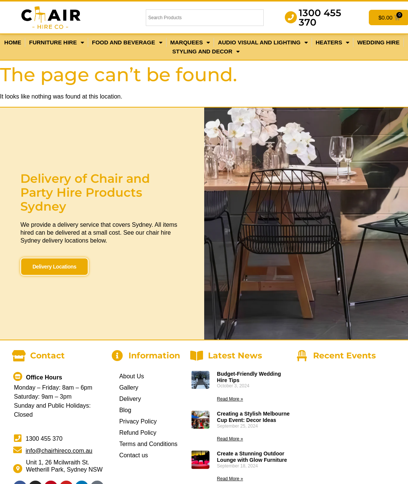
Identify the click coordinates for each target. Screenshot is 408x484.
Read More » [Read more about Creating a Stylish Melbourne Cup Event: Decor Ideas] (230, 439)
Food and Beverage (127, 42)
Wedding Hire (378, 42)
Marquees (190, 42)
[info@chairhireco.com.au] (17, 449)
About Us (131, 376)
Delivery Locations (54, 260)
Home (12, 42)
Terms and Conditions (148, 443)
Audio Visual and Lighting (262, 42)
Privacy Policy (138, 421)
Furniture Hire (56, 42)
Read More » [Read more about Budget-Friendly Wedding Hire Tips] (230, 399)
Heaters (333, 42)
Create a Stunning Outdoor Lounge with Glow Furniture (252, 457)
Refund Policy (137, 432)
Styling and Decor (205, 51)
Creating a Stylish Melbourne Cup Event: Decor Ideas (253, 417)
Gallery (128, 387)
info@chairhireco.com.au (59, 450)
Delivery (130, 398)
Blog (125, 410)
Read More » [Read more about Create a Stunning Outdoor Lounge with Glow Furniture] (230, 478)
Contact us (133, 455)
